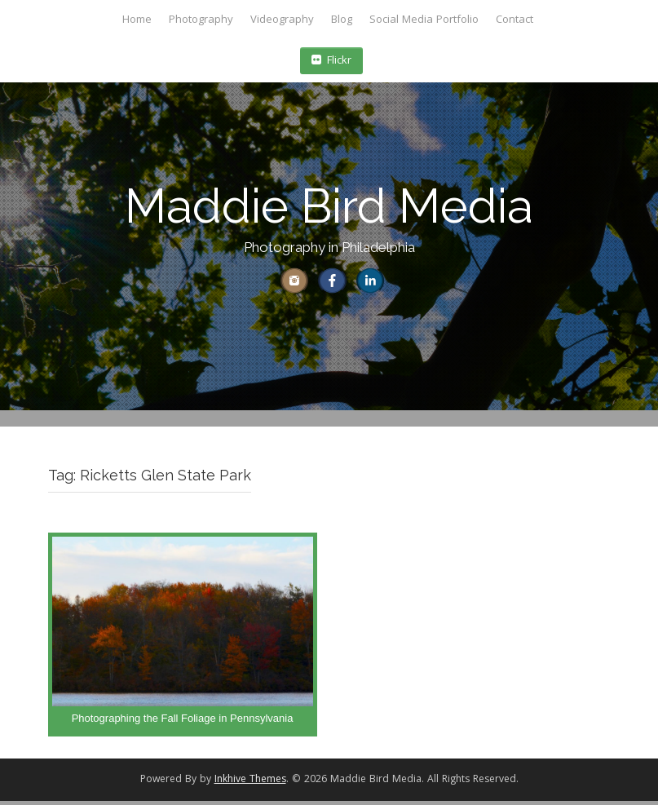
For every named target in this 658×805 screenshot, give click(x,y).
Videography (282, 20)
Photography (201, 20)
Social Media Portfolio (424, 20)
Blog (341, 20)
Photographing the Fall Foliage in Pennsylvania (183, 723)
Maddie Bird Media (329, 206)
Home (137, 20)
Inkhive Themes (250, 785)
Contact (514, 20)
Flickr (331, 61)
